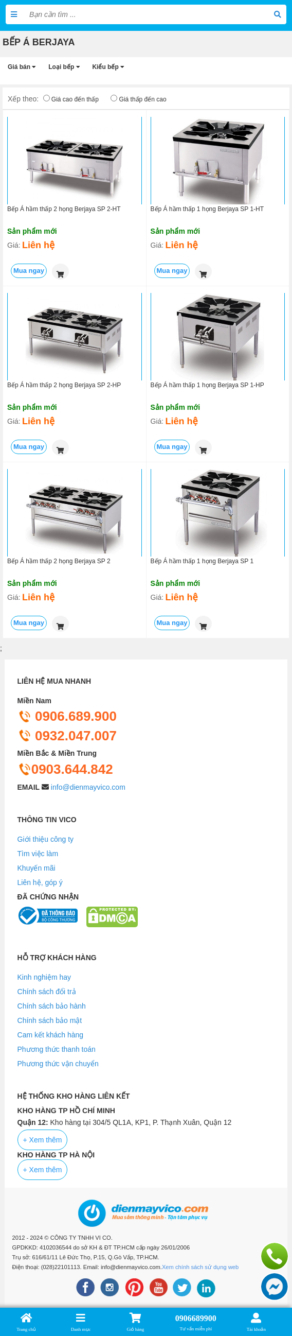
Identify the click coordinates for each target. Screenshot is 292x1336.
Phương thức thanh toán (56, 1049)
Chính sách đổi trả (46, 991)
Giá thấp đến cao (143, 99)
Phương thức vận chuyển (58, 1064)
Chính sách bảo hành (51, 1006)
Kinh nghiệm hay (44, 977)
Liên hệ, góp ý (40, 882)
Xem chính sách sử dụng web (200, 1267)
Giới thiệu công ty (45, 839)
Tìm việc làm (38, 853)
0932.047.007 (67, 735)
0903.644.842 (65, 769)
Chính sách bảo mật (49, 1020)
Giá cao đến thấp (75, 99)
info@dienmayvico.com (88, 787)
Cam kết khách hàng (50, 1035)
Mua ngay (28, 270)
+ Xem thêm (42, 1140)
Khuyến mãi (36, 868)
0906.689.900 (67, 716)
